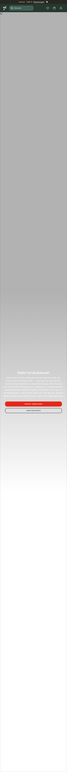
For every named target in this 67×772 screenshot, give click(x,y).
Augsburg (32, 470)
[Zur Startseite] (5, 8)
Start (5, 470)
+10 (24, 65)
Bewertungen (39, 2)
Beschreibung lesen (11, 160)
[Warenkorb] (54, 8)
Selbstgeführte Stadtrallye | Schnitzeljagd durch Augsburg (26, 472)
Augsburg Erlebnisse (49, 470)
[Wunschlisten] (48, 8)
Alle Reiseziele (17, 470)
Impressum (17, 341)
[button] (33, 36)
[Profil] (61, 8)
